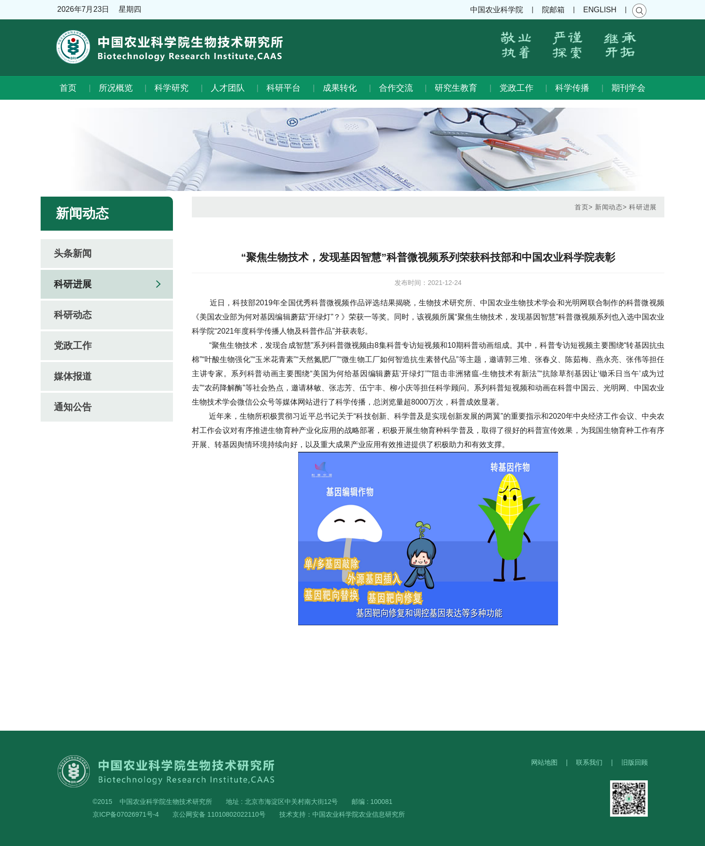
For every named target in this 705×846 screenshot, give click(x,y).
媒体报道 (73, 376)
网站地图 (544, 762)
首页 (68, 88)
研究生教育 (456, 88)
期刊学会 (628, 88)
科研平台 (284, 88)
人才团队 (228, 88)
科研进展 (73, 284)
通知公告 (73, 407)
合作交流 (396, 88)
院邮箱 (553, 10)
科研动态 (73, 315)
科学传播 (572, 88)
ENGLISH (599, 10)
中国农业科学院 (496, 10)
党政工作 (516, 88)
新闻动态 (609, 207)
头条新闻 (73, 253)
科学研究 (172, 88)
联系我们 (589, 762)
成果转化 (340, 88)
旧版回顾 (634, 762)
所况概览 (116, 88)
